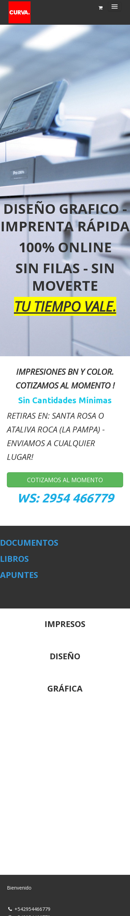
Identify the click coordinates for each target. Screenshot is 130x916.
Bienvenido (19, 887)
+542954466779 (32, 909)
